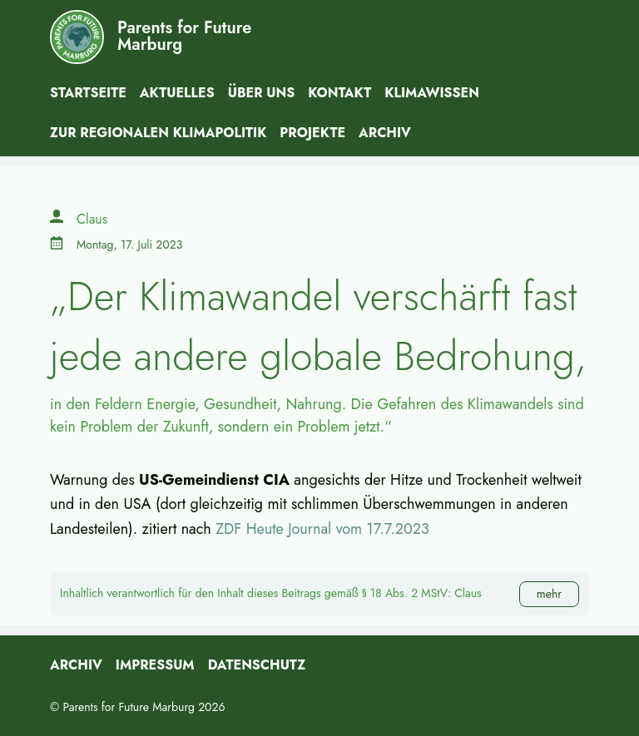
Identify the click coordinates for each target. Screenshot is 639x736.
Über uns (261, 92)
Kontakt (339, 92)
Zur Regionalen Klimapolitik (158, 132)
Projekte (312, 132)
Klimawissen (431, 92)
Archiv (385, 132)
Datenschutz (257, 664)
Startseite (88, 92)
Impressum (155, 664)
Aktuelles (177, 92)
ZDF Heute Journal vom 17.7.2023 (322, 529)
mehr (549, 593)
